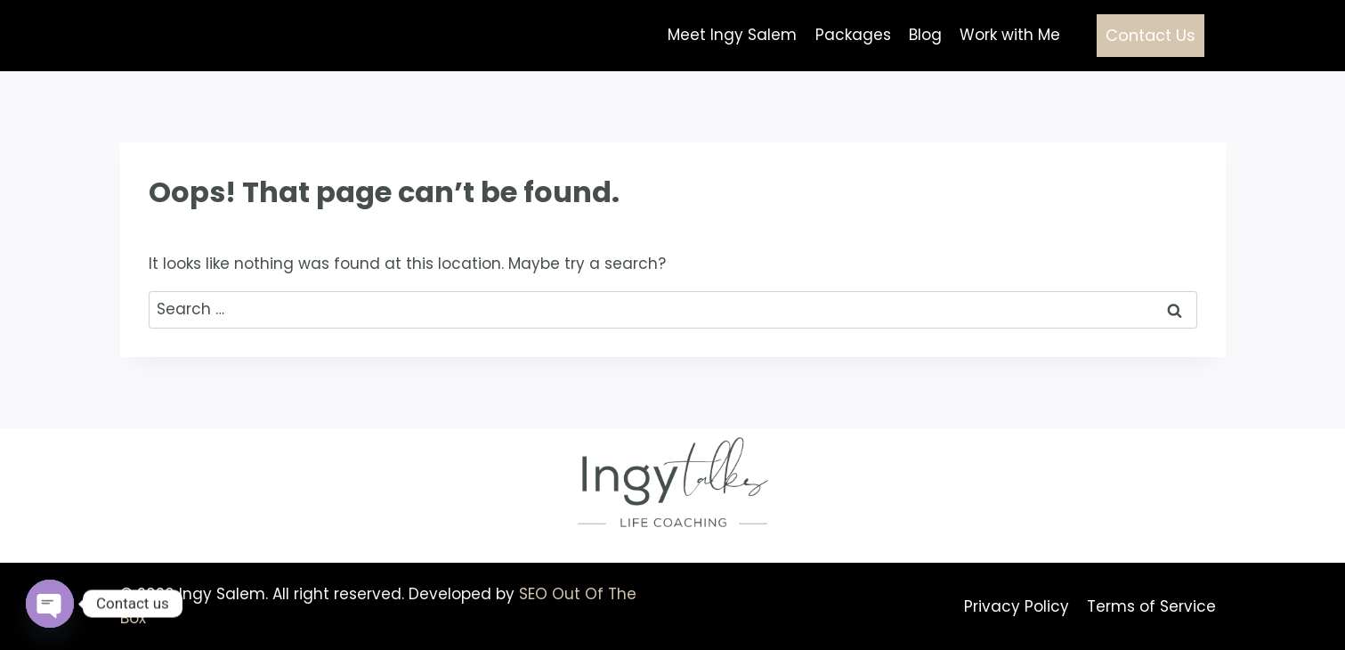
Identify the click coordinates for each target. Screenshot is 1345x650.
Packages (853, 34)
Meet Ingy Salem (732, 34)
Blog (925, 34)
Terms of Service (1151, 606)
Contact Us (1150, 35)
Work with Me (1010, 34)
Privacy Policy (1016, 606)
